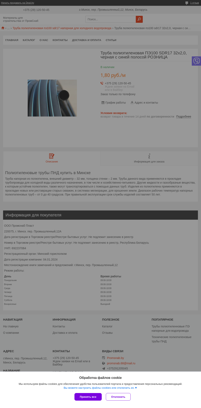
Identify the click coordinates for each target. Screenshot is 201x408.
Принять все (88, 396)
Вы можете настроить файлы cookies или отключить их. (99, 387)
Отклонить (118, 396)
